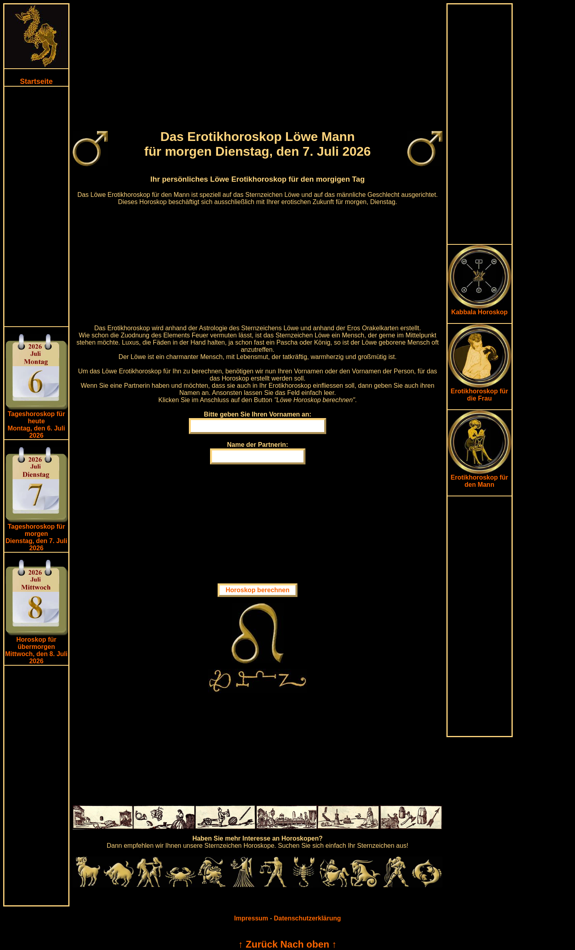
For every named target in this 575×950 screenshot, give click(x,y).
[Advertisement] (36, 206)
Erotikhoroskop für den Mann (480, 478)
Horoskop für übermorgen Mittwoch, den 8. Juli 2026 (36, 650)
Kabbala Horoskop (480, 309)
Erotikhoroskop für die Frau (480, 392)
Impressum (251, 918)
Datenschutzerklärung (307, 918)
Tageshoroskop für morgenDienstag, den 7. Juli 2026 (36, 537)
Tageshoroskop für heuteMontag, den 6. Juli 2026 (36, 425)
